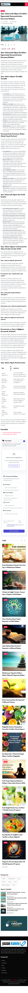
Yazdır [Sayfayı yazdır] (3, 49)
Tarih (15, 881)
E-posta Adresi (8, 492)
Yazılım (3, 878)
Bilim (14, 885)
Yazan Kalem (13, 980)
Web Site (6, 502)
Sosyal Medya (11, 878)
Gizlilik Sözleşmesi (12, 525)
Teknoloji (4, 963)
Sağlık (2, 11)
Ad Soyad (7, 484)
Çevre (9, 881)
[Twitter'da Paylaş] (8, 45)
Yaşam (3, 881)
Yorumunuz (7, 510)
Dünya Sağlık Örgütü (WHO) (10, 434)
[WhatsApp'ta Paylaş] (11, 45)
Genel (3, 960)
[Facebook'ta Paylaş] (5, 45)
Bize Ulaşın (4, 972)
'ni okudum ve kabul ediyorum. (15, 525)
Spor (19, 878)
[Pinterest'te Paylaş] (14, 45)
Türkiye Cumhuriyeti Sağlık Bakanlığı (12, 432)
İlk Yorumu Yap (14, 466)
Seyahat (4, 970)
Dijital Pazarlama (6, 885)
